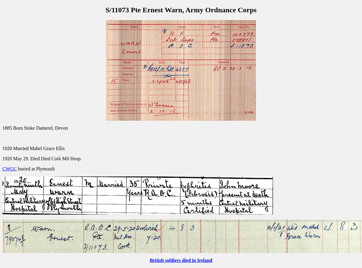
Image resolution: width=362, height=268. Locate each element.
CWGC (9, 168)
